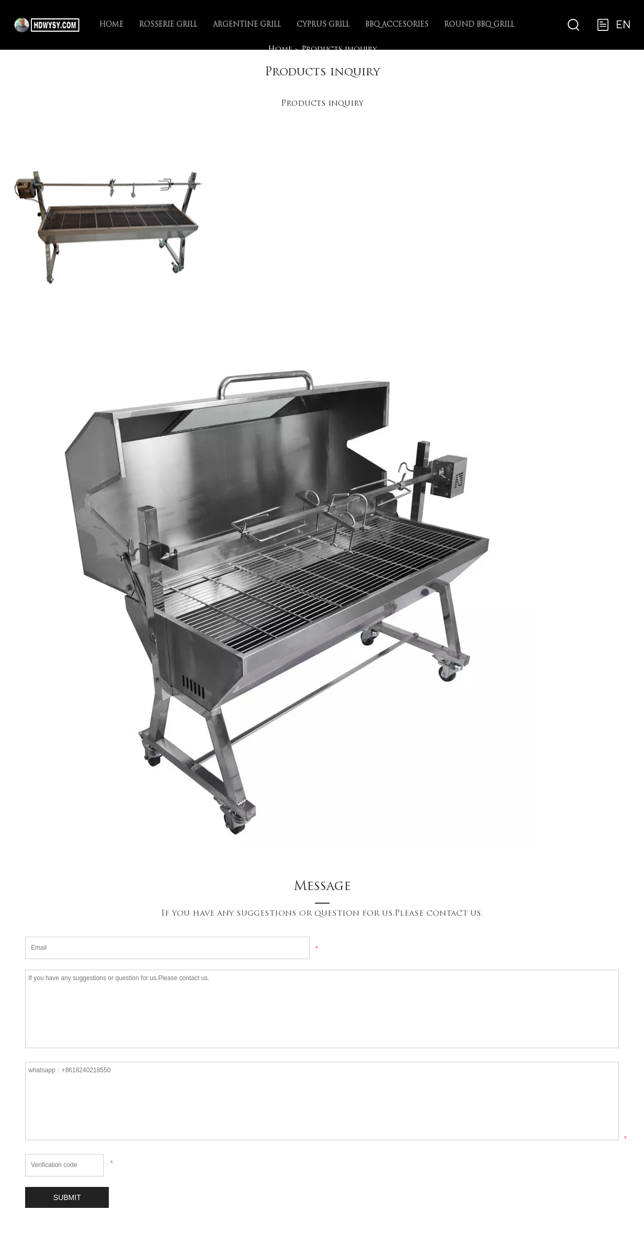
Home (111, 24)
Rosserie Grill (168, 24)
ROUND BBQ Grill (479, 24)
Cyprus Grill (323, 24)
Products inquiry (339, 49)
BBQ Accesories (396, 24)
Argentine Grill (247, 24)
